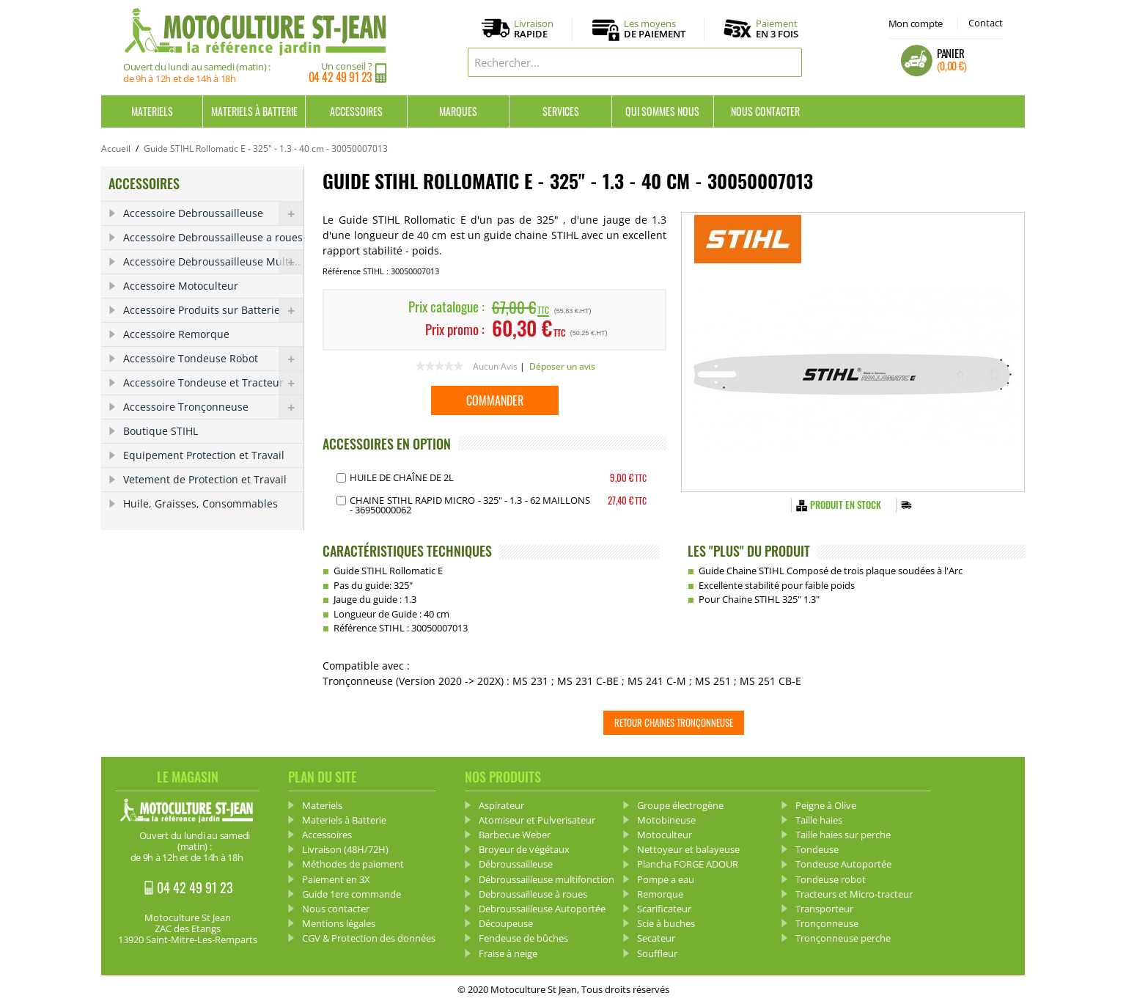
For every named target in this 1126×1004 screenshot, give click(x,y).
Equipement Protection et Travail (203, 455)
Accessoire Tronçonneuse (213, 407)
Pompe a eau (665, 879)
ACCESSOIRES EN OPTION (387, 443)
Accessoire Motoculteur (180, 286)
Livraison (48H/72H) (345, 849)
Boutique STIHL (160, 431)
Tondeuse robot (830, 879)
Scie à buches (666, 923)
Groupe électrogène (680, 805)
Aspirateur (501, 805)
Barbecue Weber (515, 834)
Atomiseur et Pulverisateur (537, 820)
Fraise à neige (508, 953)
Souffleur (657, 953)
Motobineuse (666, 820)
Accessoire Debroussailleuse (213, 213)
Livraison (533, 29)
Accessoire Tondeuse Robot (213, 358)
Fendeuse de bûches (523, 938)
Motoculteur (664, 834)
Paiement (777, 28)
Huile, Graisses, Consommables (200, 503)
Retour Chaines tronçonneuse (673, 722)
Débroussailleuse (516, 864)
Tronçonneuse (826, 923)
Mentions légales (338, 923)
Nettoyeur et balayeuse (688, 849)
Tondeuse (817, 849)
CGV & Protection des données (368, 938)
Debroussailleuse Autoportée (542, 908)
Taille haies (818, 820)
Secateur (656, 938)
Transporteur (824, 908)
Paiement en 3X (336, 879)
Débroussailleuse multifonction (546, 879)
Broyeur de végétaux (524, 849)
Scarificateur (664, 908)
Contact (985, 22)
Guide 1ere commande (351, 894)
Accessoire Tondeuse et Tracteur (213, 383)
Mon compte (915, 23)
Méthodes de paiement (353, 864)
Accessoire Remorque (176, 334)
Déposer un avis (562, 366)
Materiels (152, 111)
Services (560, 111)
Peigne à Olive (825, 805)
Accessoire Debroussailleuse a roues (213, 237)
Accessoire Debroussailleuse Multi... (213, 262)
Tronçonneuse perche (843, 938)
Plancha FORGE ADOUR (687, 864)
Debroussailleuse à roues (533, 894)
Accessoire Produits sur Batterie (213, 310)
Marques (458, 111)
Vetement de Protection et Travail (205, 479)
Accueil (115, 148)
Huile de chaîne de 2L (402, 477)
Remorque (660, 894)
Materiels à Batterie (254, 111)
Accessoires (356, 111)
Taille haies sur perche (843, 834)
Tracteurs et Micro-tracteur (854, 894)
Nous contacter (765, 111)
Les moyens (654, 29)
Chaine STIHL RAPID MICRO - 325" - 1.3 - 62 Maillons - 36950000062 (470, 505)
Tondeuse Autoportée (843, 864)
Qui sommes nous (662, 111)
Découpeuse (506, 923)
